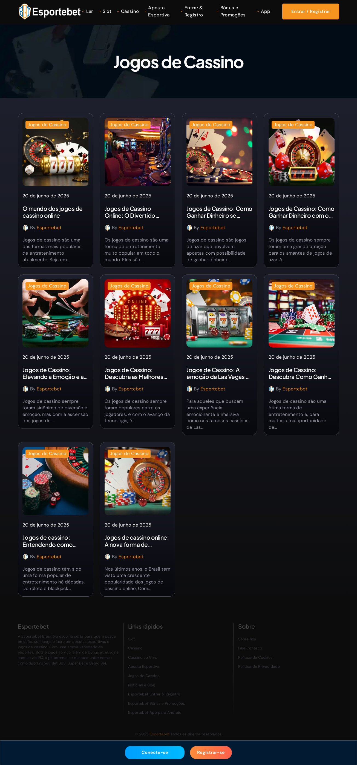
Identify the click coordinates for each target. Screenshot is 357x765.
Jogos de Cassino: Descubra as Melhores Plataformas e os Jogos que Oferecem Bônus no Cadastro (137, 373)
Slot (107, 11)
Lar (89, 11)
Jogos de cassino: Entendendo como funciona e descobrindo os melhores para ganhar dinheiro (54, 541)
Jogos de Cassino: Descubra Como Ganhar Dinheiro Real (300, 373)
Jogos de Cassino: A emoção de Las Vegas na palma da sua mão (219, 373)
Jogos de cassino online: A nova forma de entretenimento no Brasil (137, 541)
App (265, 11)
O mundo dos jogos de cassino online (52, 212)
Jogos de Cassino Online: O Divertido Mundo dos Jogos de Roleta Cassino (132, 212)
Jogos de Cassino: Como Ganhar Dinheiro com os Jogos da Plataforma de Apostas (301, 212)
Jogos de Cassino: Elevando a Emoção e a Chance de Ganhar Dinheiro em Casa (53, 373)
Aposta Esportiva (158, 11)
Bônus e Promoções (233, 11)
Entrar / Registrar (310, 11)
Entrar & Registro (194, 11)
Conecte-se (155, 751)
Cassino (130, 11)
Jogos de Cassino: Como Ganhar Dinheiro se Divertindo (219, 212)
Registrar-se (211, 751)
